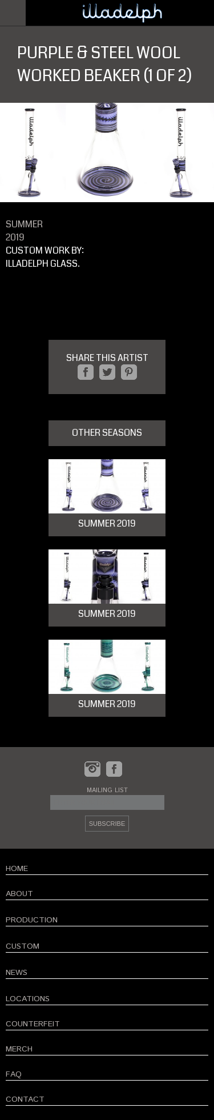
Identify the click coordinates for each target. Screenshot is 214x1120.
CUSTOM (22, 946)
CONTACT (25, 1099)
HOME (17, 868)
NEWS (16, 972)
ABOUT (19, 894)
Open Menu (13, 13)
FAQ (14, 1074)
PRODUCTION (32, 920)
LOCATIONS (28, 999)
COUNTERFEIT (33, 1024)
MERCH (19, 1049)
